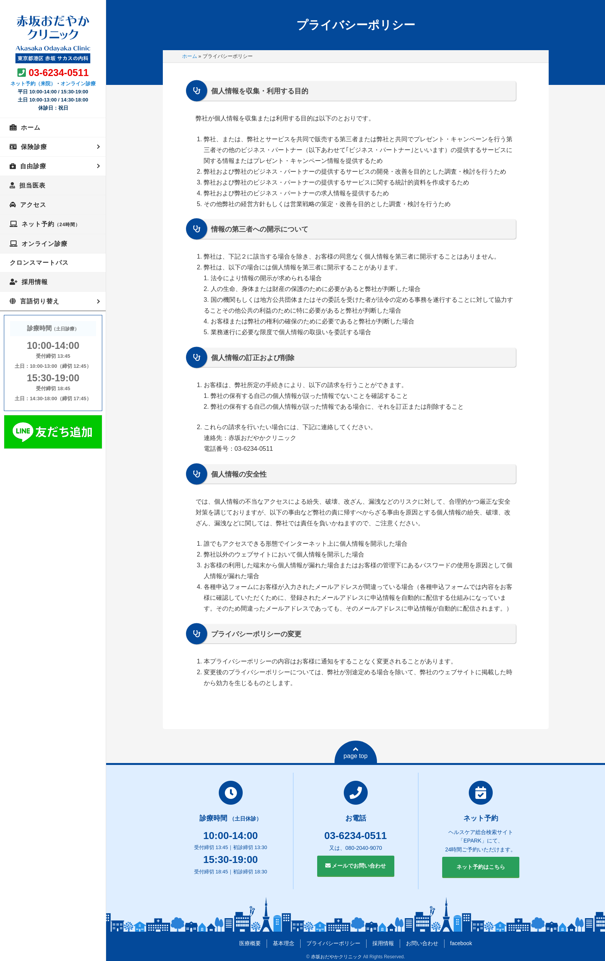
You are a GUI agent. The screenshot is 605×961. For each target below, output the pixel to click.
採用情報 (35, 282)
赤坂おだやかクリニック (336, 956)
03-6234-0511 (59, 72)
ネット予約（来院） (33, 83)
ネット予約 (51, 224)
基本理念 (283, 943)
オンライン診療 (78, 83)
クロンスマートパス (39, 262)
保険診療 (34, 147)
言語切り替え (39, 301)
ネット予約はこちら (480, 867)
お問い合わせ (422, 943)
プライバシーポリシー (333, 943)
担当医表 (32, 185)
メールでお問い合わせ (355, 866)
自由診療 (33, 166)
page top (355, 752)
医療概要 (250, 943)
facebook (461, 943)
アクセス (33, 204)
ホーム (31, 127)
